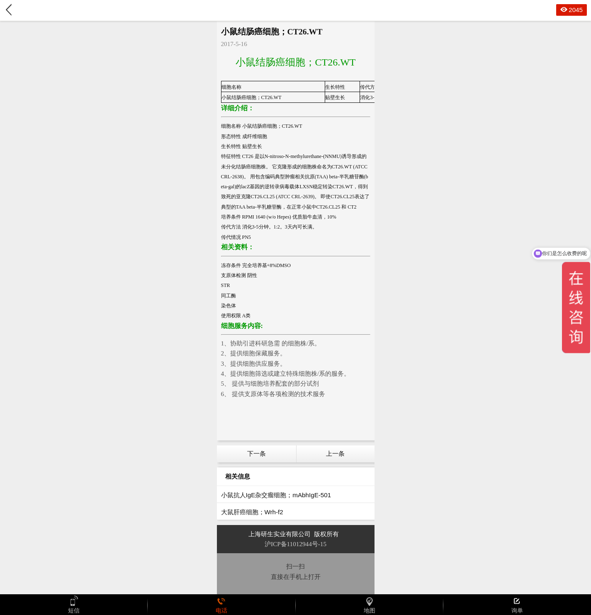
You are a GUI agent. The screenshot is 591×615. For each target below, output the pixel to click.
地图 (369, 605)
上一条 (335, 453)
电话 (221, 605)
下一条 (256, 453)
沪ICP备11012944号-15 (295, 543)
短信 (74, 605)
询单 (517, 605)
